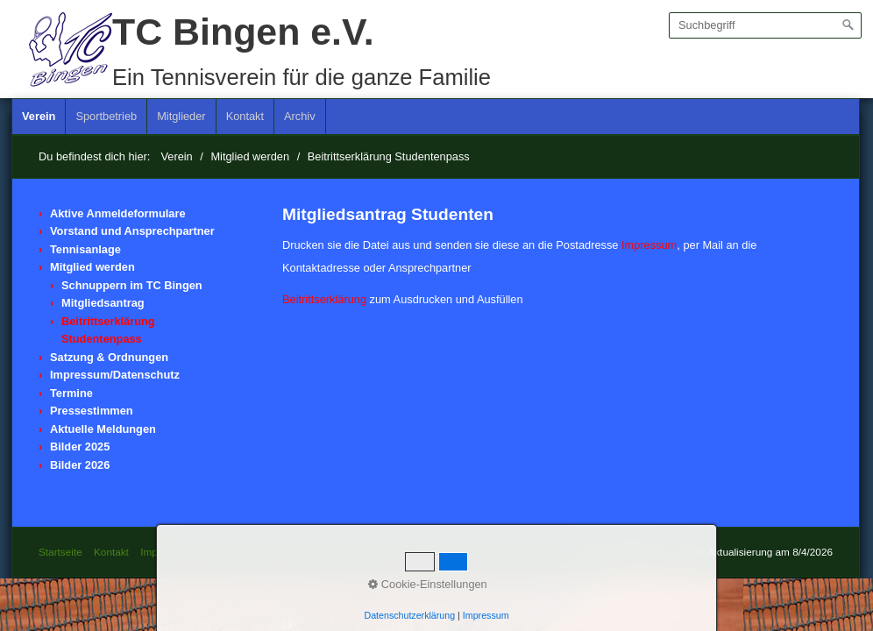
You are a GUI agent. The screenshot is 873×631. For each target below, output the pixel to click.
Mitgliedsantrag (103, 302)
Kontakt (245, 116)
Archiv (300, 116)
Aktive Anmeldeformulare (118, 213)
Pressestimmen (91, 410)
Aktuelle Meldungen (103, 429)
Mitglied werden (92, 266)
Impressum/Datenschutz (115, 374)
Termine (71, 393)
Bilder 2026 (80, 464)
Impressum (649, 245)
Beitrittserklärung (324, 299)
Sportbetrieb (106, 116)
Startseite (60, 551)
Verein (38, 116)
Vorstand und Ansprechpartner (132, 231)
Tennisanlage (85, 249)
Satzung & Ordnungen (109, 357)
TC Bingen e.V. (243, 32)
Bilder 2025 (80, 446)
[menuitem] (39, 116)
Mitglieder (181, 116)
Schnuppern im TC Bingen (131, 285)
